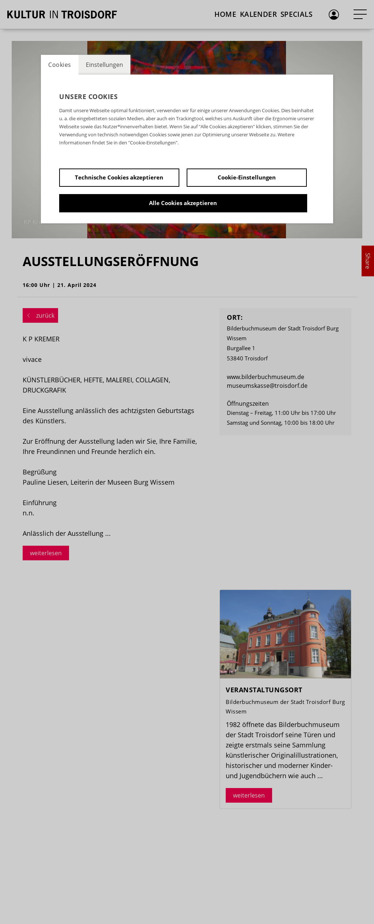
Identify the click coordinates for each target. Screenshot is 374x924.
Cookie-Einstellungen (247, 177)
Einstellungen (104, 65)
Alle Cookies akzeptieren (183, 203)
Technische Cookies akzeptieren (119, 177)
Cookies (59, 65)
